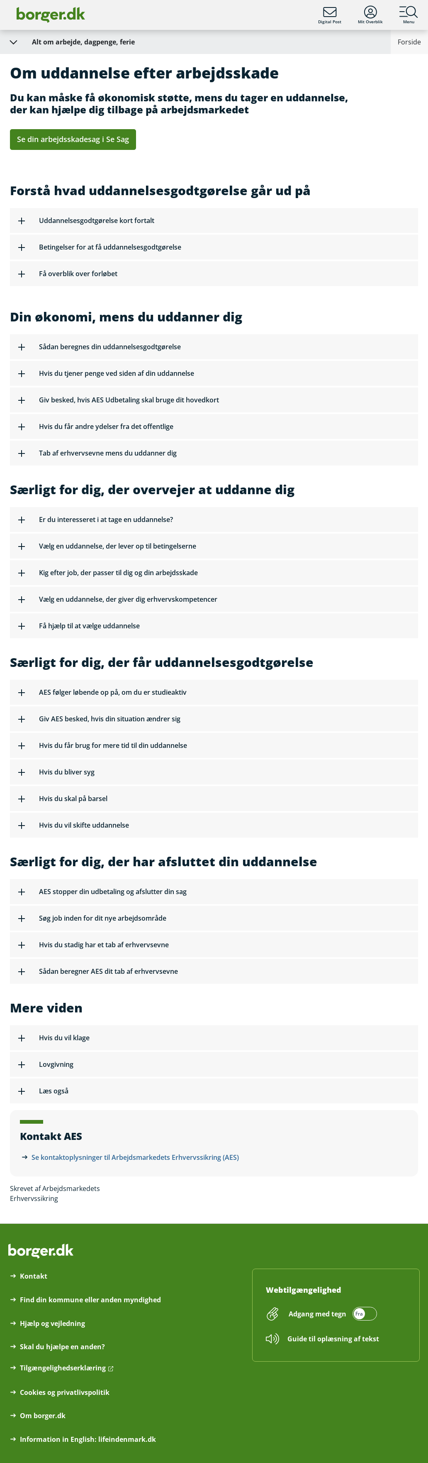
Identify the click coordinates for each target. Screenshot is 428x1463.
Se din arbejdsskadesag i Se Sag (73, 139)
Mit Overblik (370, 15)
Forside (409, 42)
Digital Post (329, 15)
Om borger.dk (43, 1415)
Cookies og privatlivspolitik (64, 1392)
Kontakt (33, 1276)
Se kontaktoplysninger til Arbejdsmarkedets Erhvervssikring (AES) (135, 1157)
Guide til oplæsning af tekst (333, 1338)
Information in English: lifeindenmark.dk (88, 1439)
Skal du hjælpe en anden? (62, 1346)
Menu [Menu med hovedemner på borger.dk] (408, 15)
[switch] (331, 1314)
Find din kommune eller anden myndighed (90, 1299)
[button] (214, 220)
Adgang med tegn (317, 1313)
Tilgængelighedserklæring (63, 1367)
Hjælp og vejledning (52, 1323)
